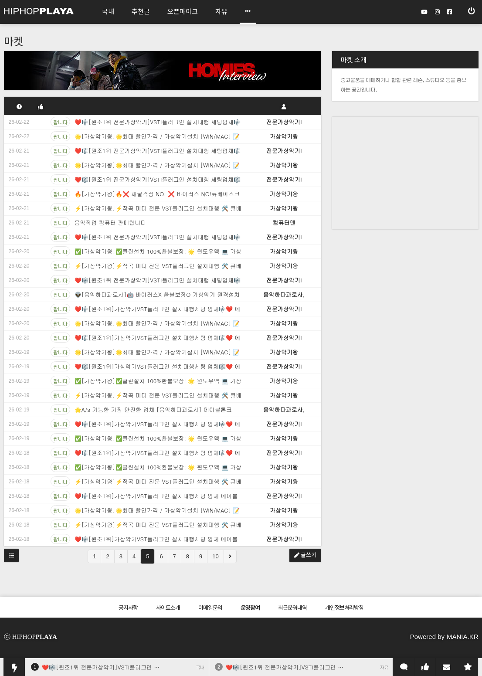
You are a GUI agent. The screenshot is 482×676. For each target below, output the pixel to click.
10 (215, 556)
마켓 (13, 40)
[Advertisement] (389, 171)
